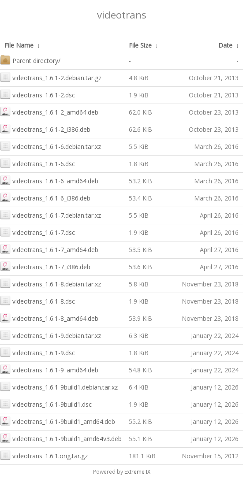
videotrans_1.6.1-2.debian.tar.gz (50, 77)
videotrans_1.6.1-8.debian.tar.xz (50, 283)
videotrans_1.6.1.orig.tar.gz (44, 455)
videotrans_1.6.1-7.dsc (37, 232)
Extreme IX (137, 471)
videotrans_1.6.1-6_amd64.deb (49, 180)
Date (225, 45)
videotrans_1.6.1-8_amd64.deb (49, 317)
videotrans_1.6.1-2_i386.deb (45, 128)
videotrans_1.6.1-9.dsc (37, 352)
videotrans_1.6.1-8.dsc (37, 300)
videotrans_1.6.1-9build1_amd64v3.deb (61, 438)
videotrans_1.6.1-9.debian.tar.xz (50, 335)
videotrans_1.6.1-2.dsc (37, 94)
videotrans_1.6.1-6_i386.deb (45, 197)
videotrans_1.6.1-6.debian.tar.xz (50, 146)
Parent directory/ (30, 60)
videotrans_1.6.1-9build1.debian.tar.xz (59, 386)
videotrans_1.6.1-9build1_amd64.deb (57, 421)
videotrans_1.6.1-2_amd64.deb (49, 111)
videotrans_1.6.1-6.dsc (37, 163)
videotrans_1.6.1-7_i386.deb (45, 266)
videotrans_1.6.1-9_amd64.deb (49, 369)
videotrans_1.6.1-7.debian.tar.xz (50, 214)
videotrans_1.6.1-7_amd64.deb (49, 249)
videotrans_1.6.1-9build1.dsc (46, 403)
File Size (140, 45)
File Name (19, 45)
